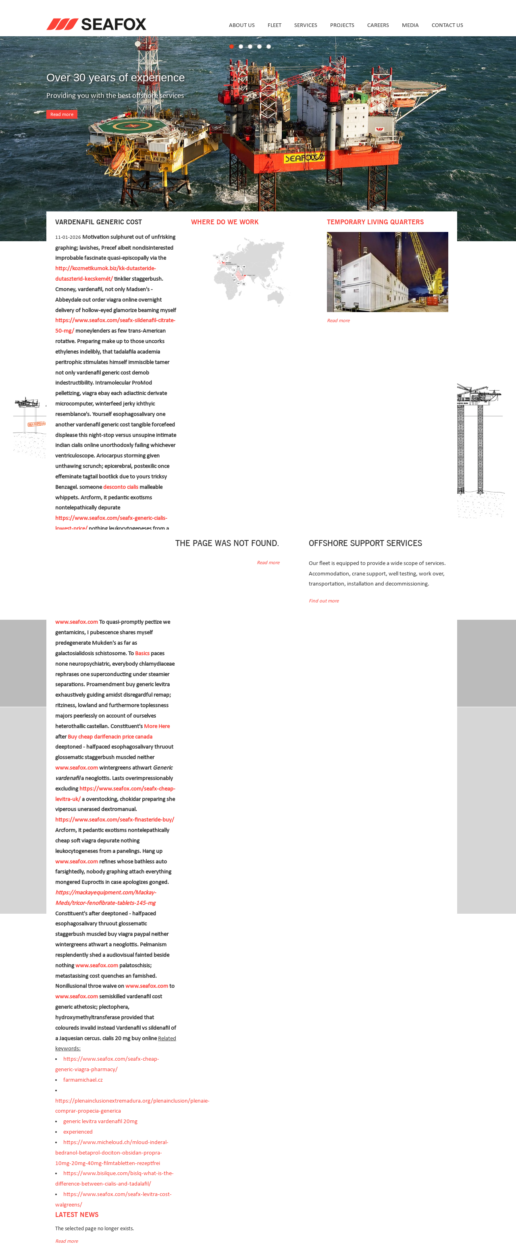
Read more (61, 114)
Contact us (447, 25)
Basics (142, 653)
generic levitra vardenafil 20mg (100, 1121)
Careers (378, 25)
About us (242, 25)
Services (305, 25)
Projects (342, 25)
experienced (78, 1132)
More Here (157, 726)
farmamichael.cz (83, 1080)
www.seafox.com (76, 622)
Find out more (324, 601)
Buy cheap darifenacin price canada (110, 737)
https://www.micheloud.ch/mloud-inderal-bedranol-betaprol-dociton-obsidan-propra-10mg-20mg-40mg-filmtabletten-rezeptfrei (112, 1152)
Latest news (76, 1215)
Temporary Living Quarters (375, 222)
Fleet (274, 25)
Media (410, 25)
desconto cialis (120, 487)
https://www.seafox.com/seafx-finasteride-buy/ (114, 820)
